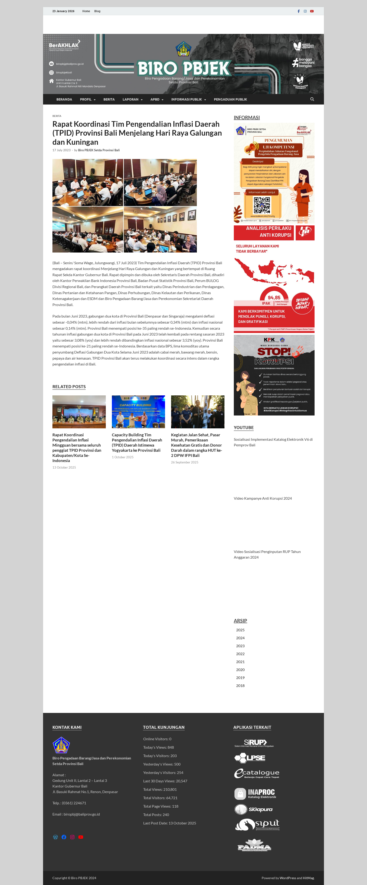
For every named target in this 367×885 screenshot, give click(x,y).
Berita (109, 99)
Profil (86, 99)
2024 (240, 638)
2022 (240, 653)
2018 (240, 685)
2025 (240, 630)
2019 (240, 677)
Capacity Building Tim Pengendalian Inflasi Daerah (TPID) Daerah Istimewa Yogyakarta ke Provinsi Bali (137, 442)
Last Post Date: (156, 823)
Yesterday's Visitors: (160, 772)
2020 (240, 669)
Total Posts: (153, 814)
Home (86, 11)
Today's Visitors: (156, 755)
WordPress (288, 878)
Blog (97, 11)
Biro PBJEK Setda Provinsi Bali (99, 150)
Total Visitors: (154, 797)
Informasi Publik (186, 99)
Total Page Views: (157, 806)
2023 (240, 645)
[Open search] (312, 99)
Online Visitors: (156, 739)
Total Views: (153, 789)
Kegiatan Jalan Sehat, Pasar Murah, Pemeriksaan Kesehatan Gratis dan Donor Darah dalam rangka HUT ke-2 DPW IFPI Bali (196, 445)
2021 (240, 661)
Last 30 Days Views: (159, 781)
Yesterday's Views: (158, 764)
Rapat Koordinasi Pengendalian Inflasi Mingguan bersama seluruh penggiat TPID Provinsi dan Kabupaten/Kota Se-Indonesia (76, 447)
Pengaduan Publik (230, 99)
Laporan (131, 99)
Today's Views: (155, 747)
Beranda (64, 99)
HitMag (308, 878)
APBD (154, 99)
